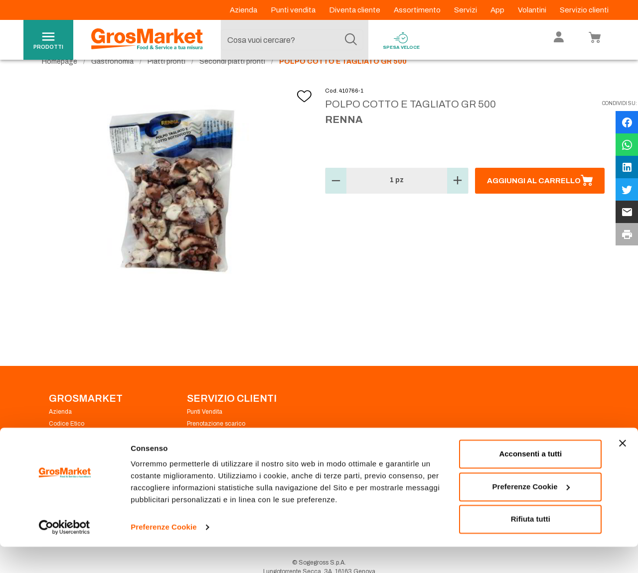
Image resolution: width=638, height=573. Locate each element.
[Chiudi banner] (622, 469)
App (498, 10)
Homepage (59, 80)
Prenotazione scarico (216, 442)
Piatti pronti (166, 80)
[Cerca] (351, 40)
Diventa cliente (355, 10)
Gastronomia (112, 80)
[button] (335, 199)
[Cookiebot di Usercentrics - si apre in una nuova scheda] (64, 553)
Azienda (244, 10)
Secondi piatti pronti (232, 80)
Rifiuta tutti (530, 545)
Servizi (466, 10)
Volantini (533, 10)
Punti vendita (294, 10)
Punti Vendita (204, 430)
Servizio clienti (584, 10)
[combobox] (292, 40)
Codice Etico (66, 442)
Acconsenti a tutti (530, 480)
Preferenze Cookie (164, 553)
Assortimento (418, 10)
